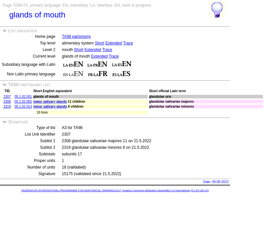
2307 (7, 96)
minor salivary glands (50, 106)
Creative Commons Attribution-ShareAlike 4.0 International (156, 190)
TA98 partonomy (76, 36)
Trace (128, 43)
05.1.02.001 (23, 96)
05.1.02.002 (23, 101)
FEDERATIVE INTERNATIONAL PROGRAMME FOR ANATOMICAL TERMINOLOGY (71, 190)
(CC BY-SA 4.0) (200, 190)
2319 (7, 106)
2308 (7, 101)
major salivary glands (50, 101)
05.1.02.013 (23, 106)
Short (99, 43)
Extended (113, 43)
